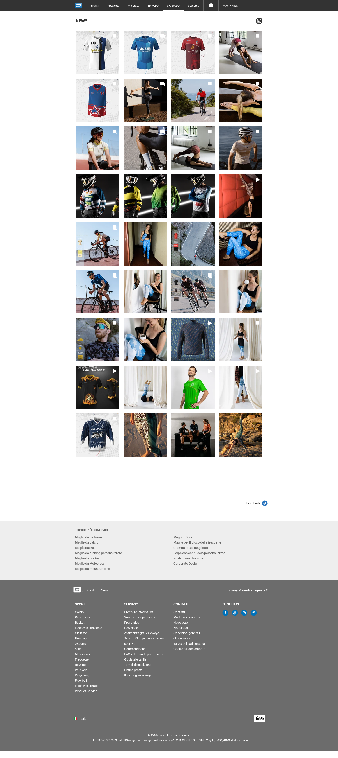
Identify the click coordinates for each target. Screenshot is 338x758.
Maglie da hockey (87, 558)
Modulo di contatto (186, 617)
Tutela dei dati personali (189, 643)
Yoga (78, 649)
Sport (95, 5)
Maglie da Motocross (89, 563)
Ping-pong (82, 675)
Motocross (82, 654)
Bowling (80, 664)
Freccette (82, 659)
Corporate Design (185, 563)
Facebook (225, 612)
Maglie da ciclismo (88, 537)
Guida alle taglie (135, 659)
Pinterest (253, 612)
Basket (80, 622)
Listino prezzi (133, 670)
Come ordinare (134, 649)
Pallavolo (81, 670)
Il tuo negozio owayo (138, 675)
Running (81, 638)
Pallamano (82, 617)
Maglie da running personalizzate (98, 553)
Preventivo (131, 622)
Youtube (234, 612)
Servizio (153, 5)
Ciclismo (81, 633)
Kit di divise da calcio (188, 558)
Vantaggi (133, 5)
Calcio (79, 612)
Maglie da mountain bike (92, 569)
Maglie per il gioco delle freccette (197, 542)
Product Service (86, 691)
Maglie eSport (183, 537)
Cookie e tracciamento (189, 649)
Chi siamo (173, 5)
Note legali (180, 628)
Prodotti (113, 5)
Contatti (193, 5)
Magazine (230, 5)
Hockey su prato (86, 686)
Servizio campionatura (140, 617)
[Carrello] (211, 5)
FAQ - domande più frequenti (144, 654)
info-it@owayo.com (130, 740)
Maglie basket (85, 548)
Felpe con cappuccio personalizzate (199, 553)
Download (131, 628)
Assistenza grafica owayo (141, 633)
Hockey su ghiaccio (88, 628)
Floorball (81, 680)
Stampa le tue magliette (190, 548)
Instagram (259, 21)
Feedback (253, 503)
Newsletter (181, 622)
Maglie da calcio (86, 542)
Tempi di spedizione (137, 664)
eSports (80, 643)
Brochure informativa (139, 612)
